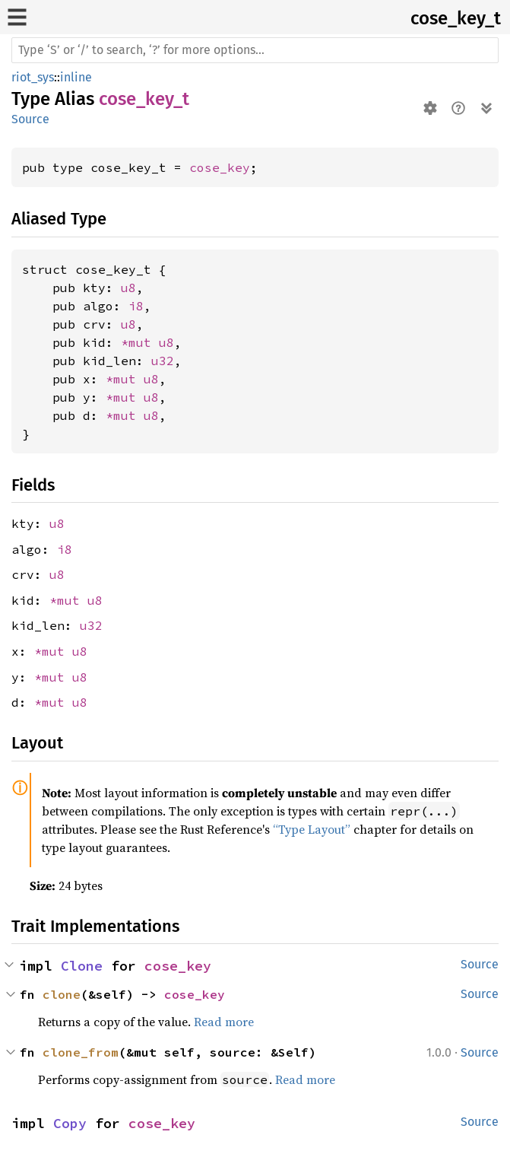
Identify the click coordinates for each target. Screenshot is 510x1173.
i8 (136, 305)
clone (62, 994)
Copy (70, 1123)
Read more (224, 1021)
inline (76, 77)
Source (30, 119)
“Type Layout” (311, 829)
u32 (162, 360)
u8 (128, 287)
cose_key (219, 167)
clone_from (81, 1052)
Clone (82, 965)
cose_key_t (455, 18)
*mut (140, 342)
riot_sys (32, 77)
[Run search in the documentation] (255, 50)
